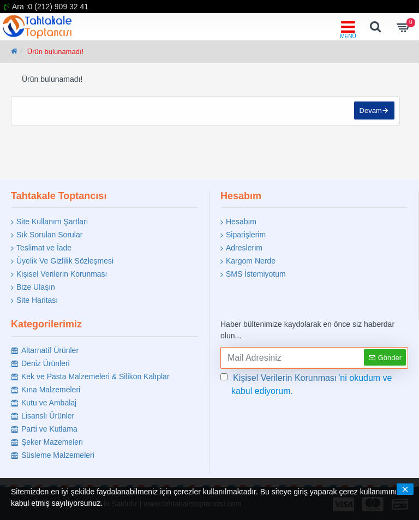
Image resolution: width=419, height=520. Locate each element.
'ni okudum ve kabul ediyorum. (306, 384)
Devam (370, 111)
